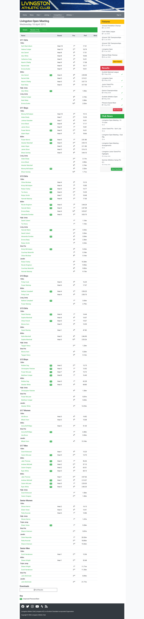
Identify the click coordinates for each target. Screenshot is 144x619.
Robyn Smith (25, 195)
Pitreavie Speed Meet (112, 104)
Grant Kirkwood (26, 452)
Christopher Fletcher (28, 369)
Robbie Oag (25, 365)
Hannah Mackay (26, 199)
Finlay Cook (25, 282)
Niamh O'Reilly (26, 62)
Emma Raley (25, 211)
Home (25, 15)
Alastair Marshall (27, 143)
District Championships (112, 92)
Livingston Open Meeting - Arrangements (110, 145)
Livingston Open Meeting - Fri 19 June (111, 122)
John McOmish (26, 576)
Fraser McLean (26, 372)
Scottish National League (112, 73)
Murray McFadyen (27, 114)
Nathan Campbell (27, 291)
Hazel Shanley (26, 314)
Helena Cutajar (26, 49)
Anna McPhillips (26, 426)
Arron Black (25, 124)
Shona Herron (26, 506)
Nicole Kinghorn (26, 205)
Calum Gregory (26, 467)
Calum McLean (26, 455)
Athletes (69, 15)
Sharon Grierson (26, 531)
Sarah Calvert (25, 220)
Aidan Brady (25, 117)
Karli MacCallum (26, 46)
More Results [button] (117, 109)
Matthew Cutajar (26, 375)
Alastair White (26, 385)
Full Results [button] (38, 590)
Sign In (119, 15)
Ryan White (25, 471)
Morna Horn (25, 324)
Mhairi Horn (25, 420)
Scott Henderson (26, 554)
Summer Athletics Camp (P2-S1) (111, 162)
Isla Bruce (24, 416)
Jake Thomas (25, 461)
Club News (107, 116)
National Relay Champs (112, 56)
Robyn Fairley (25, 189)
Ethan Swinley (26, 153)
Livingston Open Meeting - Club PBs (112, 137)
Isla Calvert (25, 52)
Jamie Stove (25, 127)
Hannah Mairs (26, 208)
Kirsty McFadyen (26, 185)
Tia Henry (24, 192)
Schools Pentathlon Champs (112, 27)
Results (34, 30)
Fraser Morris (25, 130)
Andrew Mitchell (26, 464)
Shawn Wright (26, 560)
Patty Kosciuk (25, 513)
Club (38, 15)
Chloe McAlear (26, 182)
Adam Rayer (25, 133)
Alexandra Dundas (27, 214)
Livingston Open (112, 50)
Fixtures (106, 21)
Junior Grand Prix (112, 86)
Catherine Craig (26, 59)
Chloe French (25, 321)
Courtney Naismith (27, 252)
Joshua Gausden (27, 120)
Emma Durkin (25, 69)
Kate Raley (24, 85)
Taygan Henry (25, 346)
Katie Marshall (26, 336)
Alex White (24, 56)
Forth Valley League (112, 33)
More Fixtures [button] (117, 61)
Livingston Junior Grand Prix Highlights (111, 154)
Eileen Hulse (25, 510)
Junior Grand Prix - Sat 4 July (111, 130)
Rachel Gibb (25, 66)
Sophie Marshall (26, 318)
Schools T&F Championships (112, 39)
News (32, 15)
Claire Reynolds (26, 537)
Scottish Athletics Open (112, 98)
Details (25, 30)
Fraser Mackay (26, 285)
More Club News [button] (116, 169)
